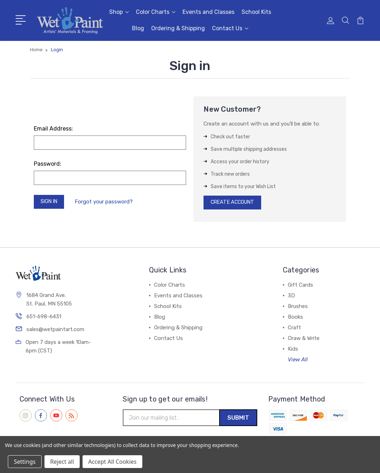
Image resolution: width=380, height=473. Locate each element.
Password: (47, 163)
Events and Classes (208, 12)
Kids (293, 350)
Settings (25, 462)
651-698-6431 (43, 318)
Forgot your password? (107, 202)
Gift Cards (300, 286)
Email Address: (53, 128)
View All (298, 361)
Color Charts (155, 12)
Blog (138, 28)
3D (291, 297)
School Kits (256, 12)
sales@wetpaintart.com (55, 331)
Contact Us (230, 28)
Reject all (62, 462)
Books (295, 318)
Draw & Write (304, 340)
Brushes (298, 308)
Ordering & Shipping (178, 28)
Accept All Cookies (112, 462)
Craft (294, 329)
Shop (119, 12)
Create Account (234, 203)
